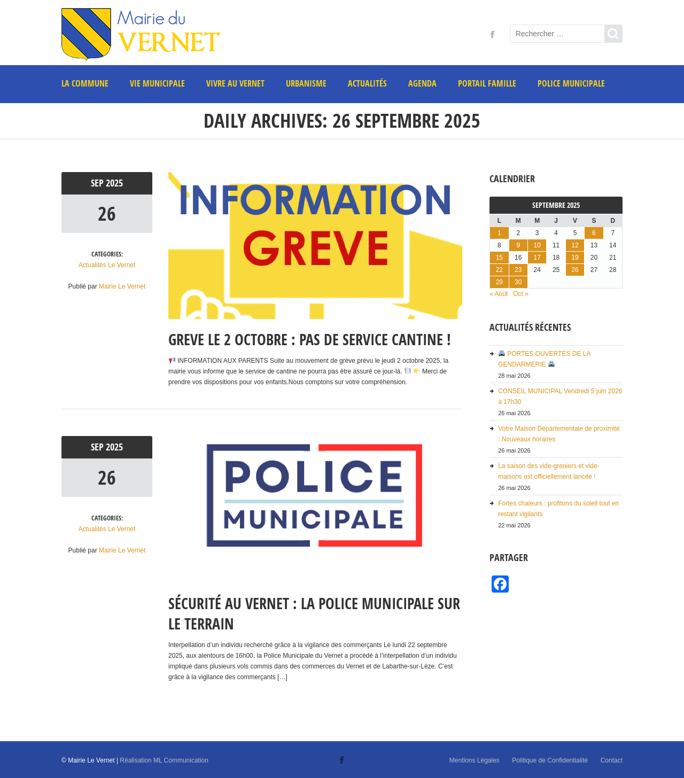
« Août (498, 294)
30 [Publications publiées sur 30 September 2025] (518, 282)
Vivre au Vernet (235, 83)
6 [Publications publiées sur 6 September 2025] (594, 233)
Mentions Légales (474, 760)
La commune (84, 83)
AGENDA (422, 83)
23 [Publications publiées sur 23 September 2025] (518, 270)
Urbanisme (306, 83)
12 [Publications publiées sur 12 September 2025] (574, 245)
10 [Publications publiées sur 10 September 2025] (536, 245)
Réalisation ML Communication (164, 760)
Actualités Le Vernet (107, 265)
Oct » (520, 294)
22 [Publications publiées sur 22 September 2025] (499, 270)
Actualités (367, 83)
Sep (98, 183)
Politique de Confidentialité (550, 760)
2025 (114, 183)
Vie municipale (157, 83)
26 (107, 213)
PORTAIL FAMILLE (487, 83)
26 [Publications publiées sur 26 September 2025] (574, 270)
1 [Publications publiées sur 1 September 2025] (499, 233)
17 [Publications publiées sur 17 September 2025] (536, 257)
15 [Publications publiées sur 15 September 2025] (499, 257)
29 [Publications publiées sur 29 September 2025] (499, 282)
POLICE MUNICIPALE (571, 83)
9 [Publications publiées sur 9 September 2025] (518, 245)
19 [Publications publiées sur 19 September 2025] (574, 257)
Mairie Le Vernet (122, 286)
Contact (612, 760)
